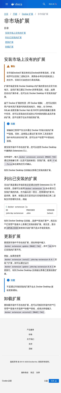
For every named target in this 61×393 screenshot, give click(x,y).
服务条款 (24, 372)
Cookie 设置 (7, 381)
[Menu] (6, 4)
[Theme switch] (54, 381)
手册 (15, 14)
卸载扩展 (9, 47)
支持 (30, 344)
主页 (6, 14)
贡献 (30, 349)
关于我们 (30, 339)
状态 (32, 372)
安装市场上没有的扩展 (15, 33)
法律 (38, 372)
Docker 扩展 (27, 14)
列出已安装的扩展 (13, 37)
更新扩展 (9, 42)
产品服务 (30, 330)
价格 (30, 334)
